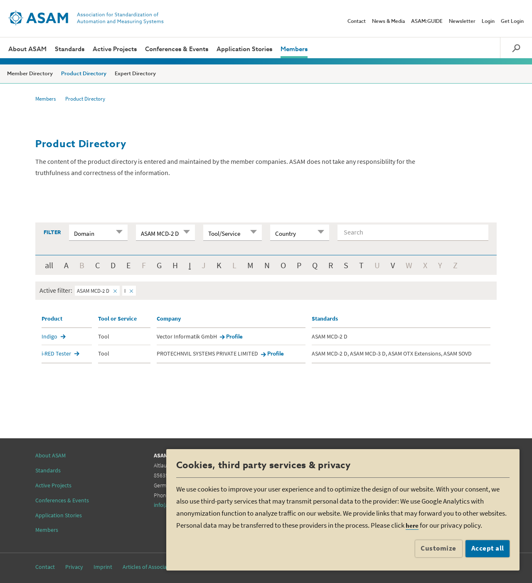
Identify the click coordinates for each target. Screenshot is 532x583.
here (412, 525)
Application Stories (244, 49)
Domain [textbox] (84, 233)
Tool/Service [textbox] (224, 233)
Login (488, 21)
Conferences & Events (176, 49)
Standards (69, 49)
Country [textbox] (285, 233)
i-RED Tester (56, 353)
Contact (356, 21)
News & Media (388, 21)
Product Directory (83, 74)
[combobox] (98, 232)
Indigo (49, 336)
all (49, 265)
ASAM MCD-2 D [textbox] (160, 233)
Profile (234, 337)
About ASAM (27, 49)
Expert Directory (135, 74)
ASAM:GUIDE (427, 21)
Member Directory (30, 74)
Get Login (512, 21)
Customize (438, 548)
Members (294, 49)
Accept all (487, 548)
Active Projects (115, 49)
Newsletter (462, 21)
